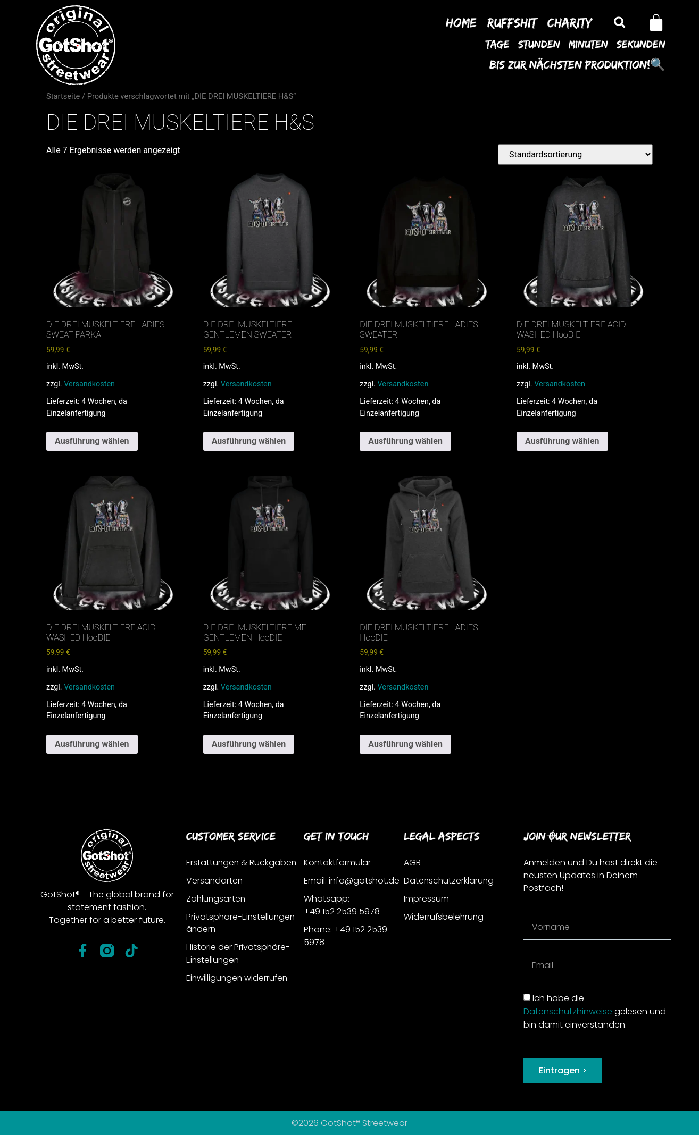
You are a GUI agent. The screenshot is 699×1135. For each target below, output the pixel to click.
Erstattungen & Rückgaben (242, 862)
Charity (569, 22)
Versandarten (215, 881)
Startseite (63, 96)
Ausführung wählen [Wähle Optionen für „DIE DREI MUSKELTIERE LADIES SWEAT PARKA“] (92, 441)
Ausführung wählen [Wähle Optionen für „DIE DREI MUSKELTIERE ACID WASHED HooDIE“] (562, 441)
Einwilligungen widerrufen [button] (238, 978)
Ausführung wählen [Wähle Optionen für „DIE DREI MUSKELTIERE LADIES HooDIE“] (405, 744)
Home (461, 22)
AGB (412, 862)
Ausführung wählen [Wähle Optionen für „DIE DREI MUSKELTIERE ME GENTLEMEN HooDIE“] (249, 744)
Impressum (426, 899)
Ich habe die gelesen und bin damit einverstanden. (594, 1011)
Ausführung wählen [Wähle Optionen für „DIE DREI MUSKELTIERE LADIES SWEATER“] (405, 441)
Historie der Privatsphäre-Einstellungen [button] (238, 953)
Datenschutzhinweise (567, 1011)
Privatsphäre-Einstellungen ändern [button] (241, 923)
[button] (619, 23)
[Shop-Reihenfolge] (575, 154)
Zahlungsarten (216, 899)
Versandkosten (89, 384)
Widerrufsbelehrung (444, 917)
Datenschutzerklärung (449, 881)
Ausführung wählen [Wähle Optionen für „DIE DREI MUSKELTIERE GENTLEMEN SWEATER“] (249, 441)
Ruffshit (512, 22)
